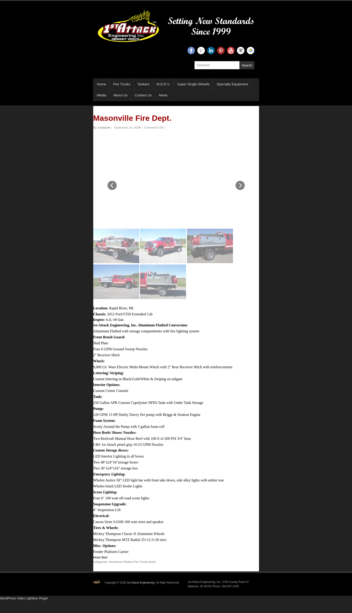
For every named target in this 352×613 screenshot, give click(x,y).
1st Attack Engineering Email (250, 50)
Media (101, 95)
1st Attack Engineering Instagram (240, 50)
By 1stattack (101, 127)
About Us (120, 95)
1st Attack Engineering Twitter (201, 50)
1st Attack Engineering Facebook (191, 50)
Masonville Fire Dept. (132, 118)
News (163, 95)
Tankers (143, 84)
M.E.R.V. (163, 84)
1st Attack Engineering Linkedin (211, 50)
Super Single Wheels (193, 84)
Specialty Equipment (232, 84)
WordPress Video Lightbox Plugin (24, 598)
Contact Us (143, 95)
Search (247, 65)
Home (101, 84)
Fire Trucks (121, 84)
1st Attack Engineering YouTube (231, 50)
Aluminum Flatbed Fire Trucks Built (132, 562)
